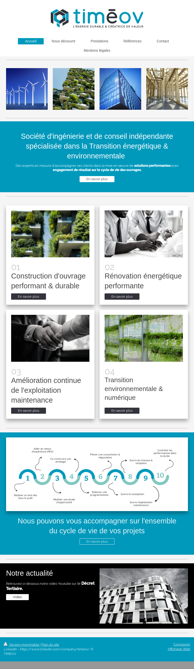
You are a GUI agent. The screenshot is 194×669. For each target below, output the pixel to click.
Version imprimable (22, 645)
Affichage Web (179, 649)
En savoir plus (97, 179)
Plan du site (50, 645)
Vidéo (17, 597)
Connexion (181, 644)
